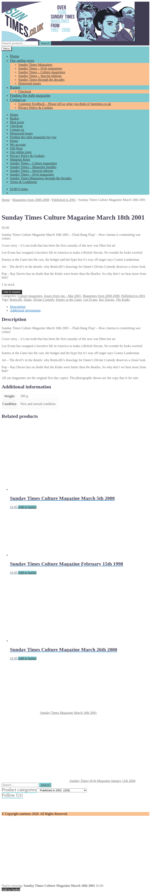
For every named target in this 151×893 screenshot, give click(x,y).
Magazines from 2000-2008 (30, 200)
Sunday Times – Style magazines (40, 68)
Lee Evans (90, 299)
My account (18, 144)
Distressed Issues (21, 133)
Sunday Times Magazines (35, 64)
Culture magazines (30, 296)
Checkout (24, 91)
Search (45, 43)
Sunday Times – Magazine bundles (33, 167)
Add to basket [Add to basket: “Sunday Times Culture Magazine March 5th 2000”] (27, 507)
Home (14, 56)
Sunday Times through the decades (41, 79)
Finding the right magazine (30, 95)
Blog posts (17, 122)
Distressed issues (29, 83)
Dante (28, 299)
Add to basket (11, 292)
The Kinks (123, 299)
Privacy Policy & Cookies (35, 107)
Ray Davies (106, 299)
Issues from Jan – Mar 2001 (62, 296)
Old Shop (16, 148)
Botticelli (16, 299)
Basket (15, 87)
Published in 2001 (64, 200)
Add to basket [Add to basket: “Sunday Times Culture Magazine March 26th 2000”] (27, 658)
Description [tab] (18, 306)
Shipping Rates (20, 159)
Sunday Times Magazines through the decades (40, 178)
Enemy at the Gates (69, 299)
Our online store (22, 61)
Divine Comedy (43, 299)
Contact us (18, 100)
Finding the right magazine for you (33, 137)
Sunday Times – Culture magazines (41, 72)
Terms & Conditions (23, 182)
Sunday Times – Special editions (40, 76)
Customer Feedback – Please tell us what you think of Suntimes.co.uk (64, 104)
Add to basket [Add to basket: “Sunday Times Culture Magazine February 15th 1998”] (27, 572)
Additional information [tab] (25, 310)
